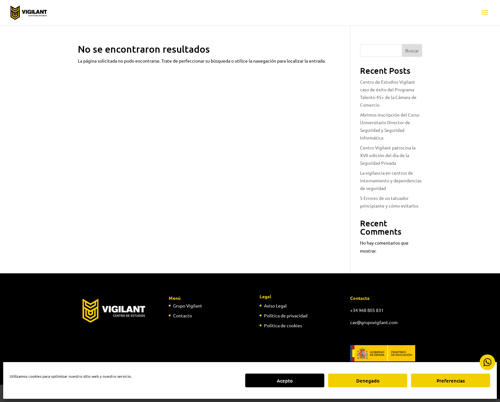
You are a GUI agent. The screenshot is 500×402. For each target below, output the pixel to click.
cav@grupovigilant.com (374, 322)
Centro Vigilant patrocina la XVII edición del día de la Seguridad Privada (387, 155)
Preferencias (451, 380)
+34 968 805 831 (367, 310)
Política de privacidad (285, 315)
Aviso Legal (275, 305)
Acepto (285, 380)
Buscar (412, 50)
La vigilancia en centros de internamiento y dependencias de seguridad (391, 180)
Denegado (367, 380)
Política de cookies (283, 325)
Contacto (182, 315)
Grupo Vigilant (187, 305)
